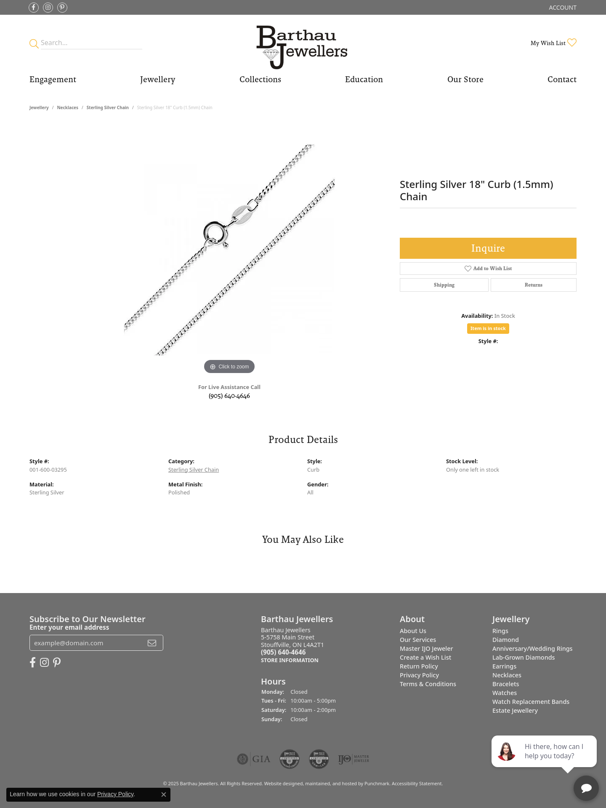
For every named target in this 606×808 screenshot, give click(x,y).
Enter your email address (69, 627)
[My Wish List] (554, 42)
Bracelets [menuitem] (505, 684)
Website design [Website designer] (281, 783)
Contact (562, 79)
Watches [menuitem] (504, 693)
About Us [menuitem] (413, 631)
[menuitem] (254, 759)
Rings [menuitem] (500, 631)
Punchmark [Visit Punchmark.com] (376, 783)
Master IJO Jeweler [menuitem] (426, 648)
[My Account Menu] (563, 7)
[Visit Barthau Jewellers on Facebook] (34, 8)
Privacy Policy (115, 794)
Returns (533, 285)
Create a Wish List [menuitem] (425, 657)
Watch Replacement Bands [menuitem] (530, 702)
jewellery (39, 107)
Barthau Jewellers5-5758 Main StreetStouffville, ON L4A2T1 (292, 645)
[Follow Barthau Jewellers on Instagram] (48, 8)
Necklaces (67, 107)
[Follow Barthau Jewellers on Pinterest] (62, 8)
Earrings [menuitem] (504, 666)
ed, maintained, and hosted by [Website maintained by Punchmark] (330, 783)
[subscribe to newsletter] (152, 642)
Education (364, 79)
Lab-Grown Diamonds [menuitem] (523, 657)
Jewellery (157, 79)
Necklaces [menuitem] (506, 675)
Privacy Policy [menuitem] (419, 675)
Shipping (444, 285)
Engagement (52, 79)
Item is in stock (488, 328)
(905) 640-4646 (229, 396)
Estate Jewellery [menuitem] (515, 710)
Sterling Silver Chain (108, 107)
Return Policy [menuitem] (419, 666)
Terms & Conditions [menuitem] (428, 684)
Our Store (465, 79)
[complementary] (545, 761)
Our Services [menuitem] (418, 640)
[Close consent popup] (163, 794)
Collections (260, 79)
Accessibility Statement (417, 783)
